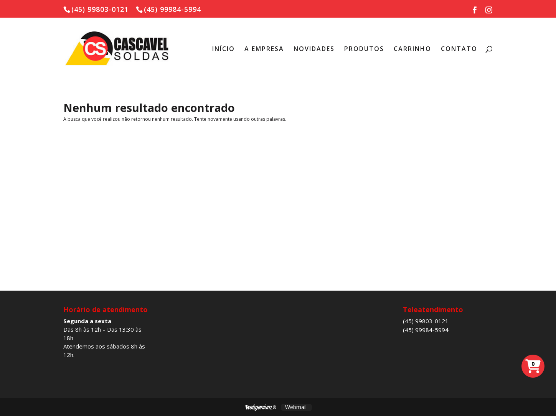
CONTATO (459, 49)
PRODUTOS (364, 49)
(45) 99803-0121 (426, 321)
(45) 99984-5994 (426, 330)
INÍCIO (223, 49)
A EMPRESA (264, 49)
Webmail (296, 407)
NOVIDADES (314, 49)
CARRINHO (412, 49)
